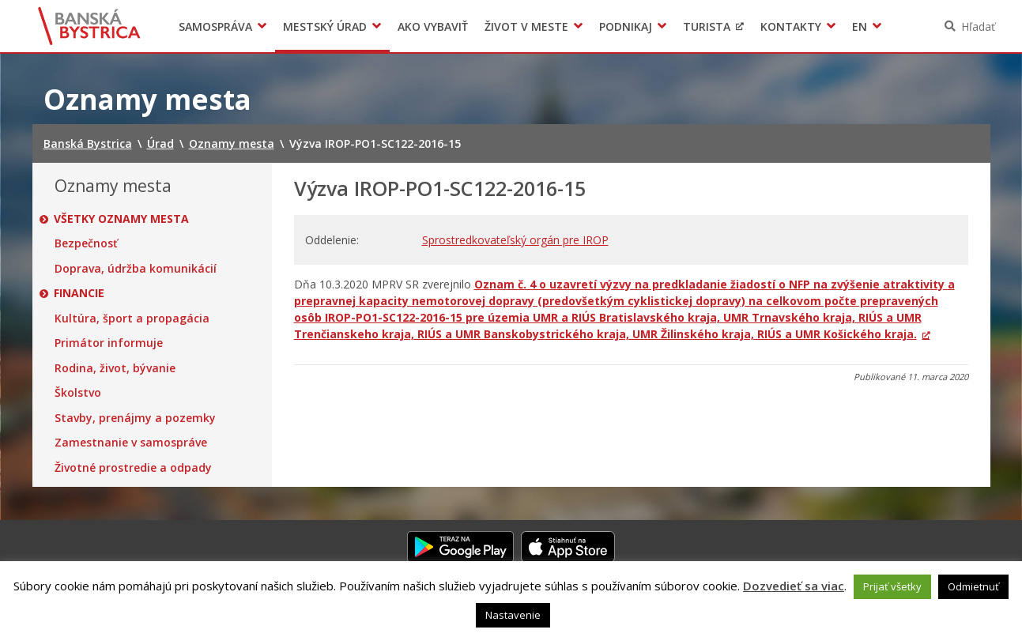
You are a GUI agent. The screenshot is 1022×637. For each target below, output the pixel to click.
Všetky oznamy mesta (122, 219)
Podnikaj (625, 26)
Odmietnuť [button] (973, 586)
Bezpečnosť (86, 243)
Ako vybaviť (433, 26)
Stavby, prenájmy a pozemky (135, 418)
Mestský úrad (325, 26)
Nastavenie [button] (513, 615)
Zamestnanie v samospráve (131, 442)
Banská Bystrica (89, 26)
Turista (706, 26)
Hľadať (978, 26)
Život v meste (526, 26)
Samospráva (215, 26)
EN (859, 26)
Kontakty (790, 26)
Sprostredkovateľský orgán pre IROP (515, 239)
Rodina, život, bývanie (115, 368)
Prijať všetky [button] (892, 586)
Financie (80, 293)
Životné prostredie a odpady (133, 468)
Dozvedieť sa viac (793, 586)
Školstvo (78, 393)
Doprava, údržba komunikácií (136, 269)
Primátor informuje (109, 343)
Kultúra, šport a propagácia (132, 318)
